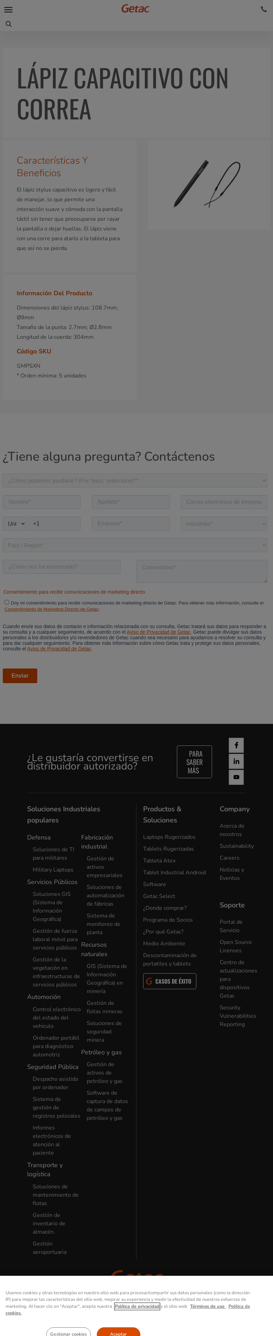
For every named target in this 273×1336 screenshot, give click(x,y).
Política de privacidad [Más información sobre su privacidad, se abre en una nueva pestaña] (137, 1320)
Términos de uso (208, 1320)
